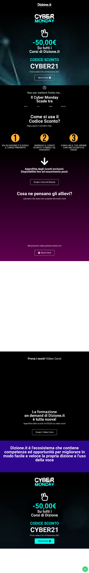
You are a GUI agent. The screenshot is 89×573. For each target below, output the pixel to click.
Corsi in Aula (15, 540)
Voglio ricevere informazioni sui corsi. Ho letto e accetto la (21, 293)
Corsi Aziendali (74, 540)
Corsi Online (44, 545)
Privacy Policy (35, 293)
